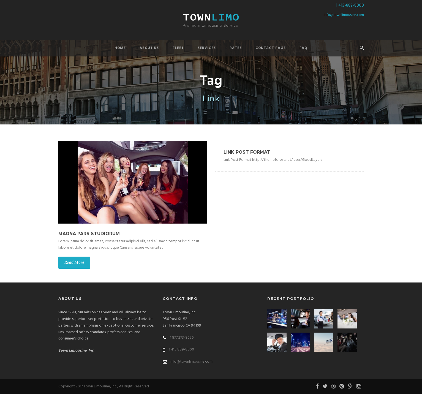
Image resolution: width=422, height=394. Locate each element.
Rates (236, 48)
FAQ (303, 48)
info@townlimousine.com (344, 15)
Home (120, 48)
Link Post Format (247, 152)
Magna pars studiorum (89, 233)
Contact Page (270, 48)
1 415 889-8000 (181, 349)
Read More (74, 262)
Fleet (178, 48)
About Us (149, 48)
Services (207, 48)
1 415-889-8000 (350, 5)
